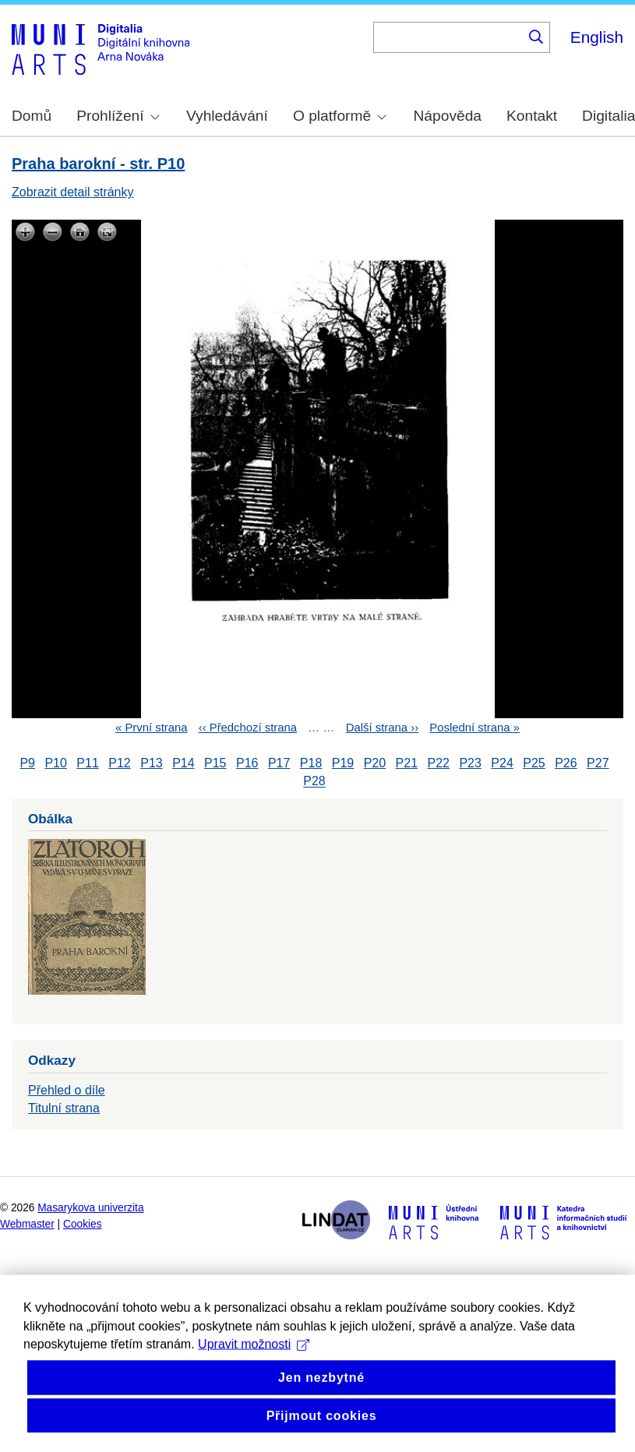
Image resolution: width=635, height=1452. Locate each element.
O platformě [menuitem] (339, 115)
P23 (470, 763)
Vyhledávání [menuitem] (227, 115)
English (596, 37)
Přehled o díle (66, 1090)
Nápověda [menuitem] (448, 115)
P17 (279, 763)
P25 (534, 763)
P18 (311, 763)
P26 (566, 763)
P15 (215, 763)
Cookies (82, 1224)
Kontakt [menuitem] (531, 115)
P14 (183, 763)
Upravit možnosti (253, 1383)
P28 (314, 781)
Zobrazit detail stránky (73, 192)
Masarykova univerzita (90, 1208)
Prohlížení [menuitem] (117, 115)
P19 (343, 763)
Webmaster (27, 1224)
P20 (375, 763)
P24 (502, 763)
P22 (439, 763)
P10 (55, 763)
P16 (247, 763)
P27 (598, 763)
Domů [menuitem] (31, 115)
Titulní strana (64, 1108)
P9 (27, 763)
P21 (407, 763)
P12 (119, 763)
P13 (151, 763)
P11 (87, 763)
